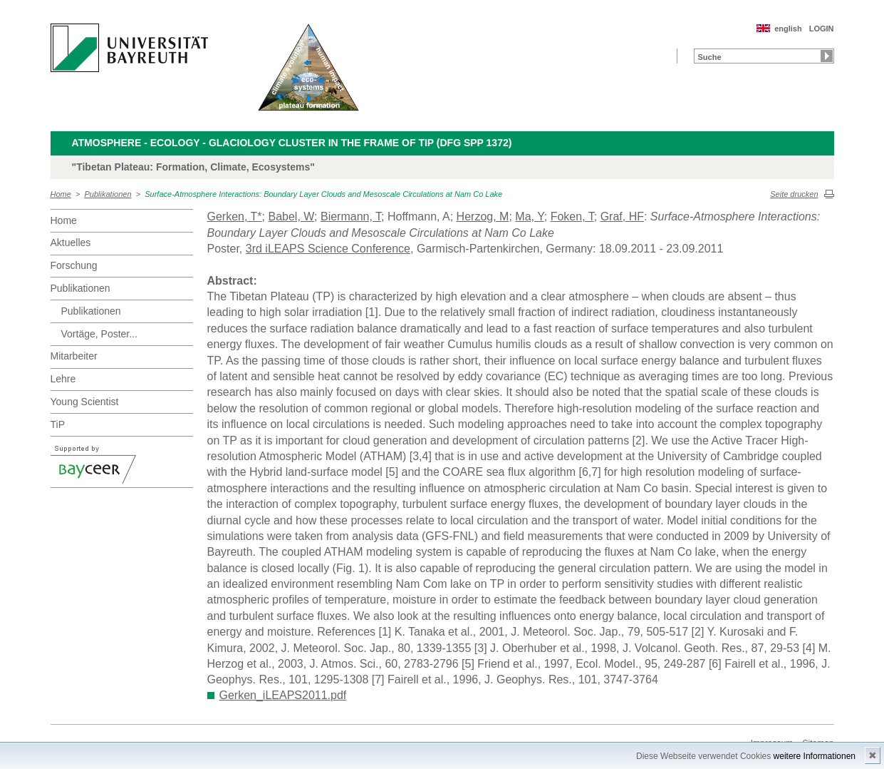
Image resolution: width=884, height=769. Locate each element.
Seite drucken (794, 194)
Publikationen (108, 194)
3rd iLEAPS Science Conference (328, 249)
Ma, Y (529, 216)
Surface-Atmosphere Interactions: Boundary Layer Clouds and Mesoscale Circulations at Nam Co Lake (323, 194)
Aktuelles (71, 242)
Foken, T (572, 216)
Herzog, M (483, 216)
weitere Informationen (815, 756)
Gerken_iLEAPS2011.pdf (283, 695)
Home (61, 194)
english (788, 28)
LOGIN (821, 28)
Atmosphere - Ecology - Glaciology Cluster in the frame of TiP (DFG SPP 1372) (292, 142)
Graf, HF (622, 216)
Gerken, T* (234, 216)
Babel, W (291, 216)
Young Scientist (85, 401)
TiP (58, 424)
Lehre (63, 379)
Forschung (74, 265)
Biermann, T (351, 216)
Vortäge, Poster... (99, 334)
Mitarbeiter (74, 356)
